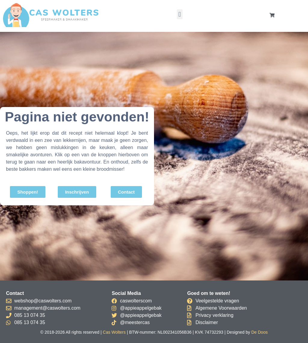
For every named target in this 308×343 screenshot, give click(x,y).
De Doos (259, 332)
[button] (180, 14)
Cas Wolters (114, 332)
